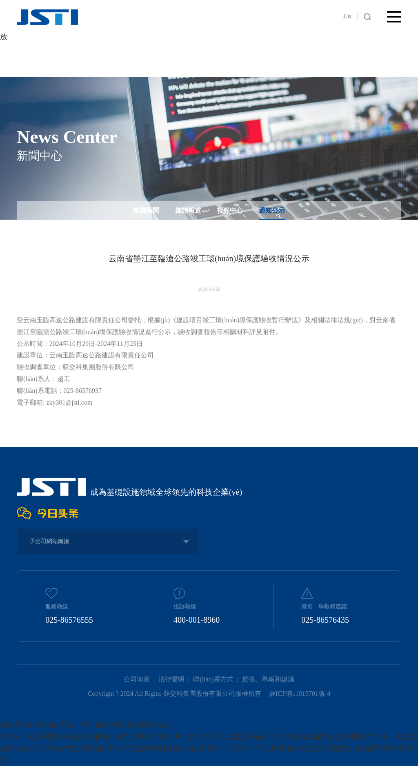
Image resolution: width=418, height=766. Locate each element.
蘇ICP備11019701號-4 (299, 693)
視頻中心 (230, 210)
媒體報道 (188, 210)
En (347, 16)
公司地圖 (137, 679)
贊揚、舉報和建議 (268, 679)
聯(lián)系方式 (213, 679)
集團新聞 (146, 210)
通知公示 (272, 210)
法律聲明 (171, 679)
